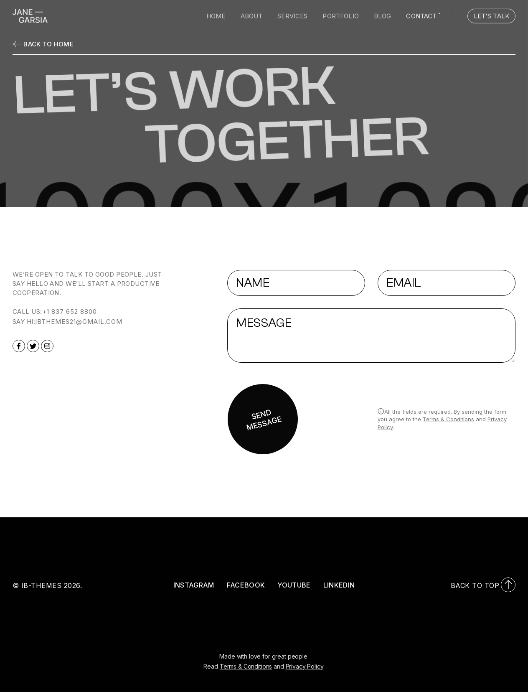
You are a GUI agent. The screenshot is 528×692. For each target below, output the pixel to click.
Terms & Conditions (448, 419)
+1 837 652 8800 (69, 311)
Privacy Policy (304, 666)
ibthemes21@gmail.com (78, 322)
